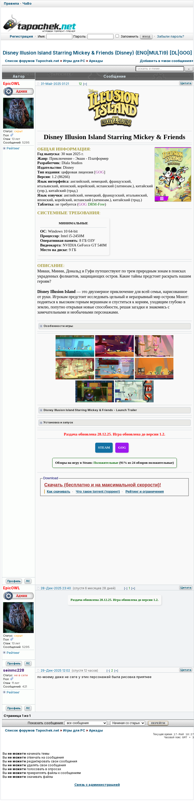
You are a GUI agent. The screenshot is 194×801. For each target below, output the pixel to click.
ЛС (28, 581)
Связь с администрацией (97, 784)
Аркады (96, 61)
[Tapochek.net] (97, 22)
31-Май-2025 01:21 (55, 84)
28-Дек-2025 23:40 (56, 588)
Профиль (14, 581)
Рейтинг (13, 148)
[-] (125, 588)
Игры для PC (74, 61)
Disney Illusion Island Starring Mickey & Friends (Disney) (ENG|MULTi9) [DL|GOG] (97, 53)
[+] (85, 84)
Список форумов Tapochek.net (32, 61)
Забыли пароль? (170, 36)
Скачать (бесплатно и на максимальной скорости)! (102, 484)
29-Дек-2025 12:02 (55, 670)
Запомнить (127, 36)
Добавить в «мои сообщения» (166, 61)
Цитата (185, 83)
